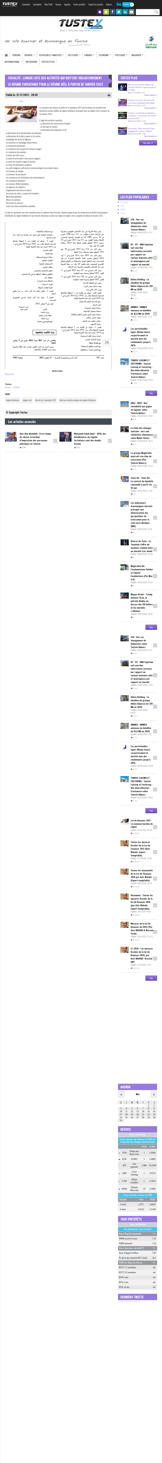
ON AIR (126, 4)
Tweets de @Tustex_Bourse (128, 1301)
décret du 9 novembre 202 (45, 400)
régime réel (27, 400)
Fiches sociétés (79, 4)
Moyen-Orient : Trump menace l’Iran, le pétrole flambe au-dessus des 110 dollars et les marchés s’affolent (142, 603)
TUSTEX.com (10, 4)
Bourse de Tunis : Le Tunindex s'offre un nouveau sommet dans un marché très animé (142, 546)
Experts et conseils (95, 4)
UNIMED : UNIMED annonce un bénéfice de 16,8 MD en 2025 (141, 310)
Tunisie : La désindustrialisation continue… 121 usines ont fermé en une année (142, 115)
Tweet (21, 101)
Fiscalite (16, 387)
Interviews (30, 61)
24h (122, 205)
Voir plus (148, 142)
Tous (122, 213)
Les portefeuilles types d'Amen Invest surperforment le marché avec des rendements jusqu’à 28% (140, 337)
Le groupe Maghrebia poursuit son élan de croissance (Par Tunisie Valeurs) (141, 457)
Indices (109, 4)
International (13, 61)
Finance (86, 55)
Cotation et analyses (49, 55)
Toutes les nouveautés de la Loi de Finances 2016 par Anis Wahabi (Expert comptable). (142, 875)
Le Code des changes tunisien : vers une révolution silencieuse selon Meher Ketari (142, 433)
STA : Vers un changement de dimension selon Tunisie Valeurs (139, 224)
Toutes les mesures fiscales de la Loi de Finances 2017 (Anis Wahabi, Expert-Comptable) (140, 848)
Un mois (124, 202)
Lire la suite (150, 95)
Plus (151, 393)
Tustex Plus (46, 61)
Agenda (67, 4)
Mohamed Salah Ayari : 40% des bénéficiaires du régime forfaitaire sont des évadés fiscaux (90, 438)
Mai (137, 1094)
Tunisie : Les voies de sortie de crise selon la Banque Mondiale (141, 101)
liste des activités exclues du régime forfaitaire (77, 400)
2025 (122, 209)
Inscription (37, 4)
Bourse (58, 4)
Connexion (26, 4)
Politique (116, 55)
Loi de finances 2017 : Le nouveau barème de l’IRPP (142, 824)
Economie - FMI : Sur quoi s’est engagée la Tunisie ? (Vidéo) (141, 130)
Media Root (9, 374)
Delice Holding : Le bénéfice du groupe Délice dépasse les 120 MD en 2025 (142, 284)
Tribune (15, 55)
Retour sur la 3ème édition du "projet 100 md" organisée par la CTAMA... (142, 87)
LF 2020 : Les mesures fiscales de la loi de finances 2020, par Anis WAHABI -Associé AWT (142, 955)
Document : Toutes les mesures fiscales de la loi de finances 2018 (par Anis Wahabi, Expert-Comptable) (142, 902)
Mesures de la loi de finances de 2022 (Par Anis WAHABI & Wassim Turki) (142, 928)
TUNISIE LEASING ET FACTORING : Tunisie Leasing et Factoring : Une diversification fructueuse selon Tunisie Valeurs (142, 369)
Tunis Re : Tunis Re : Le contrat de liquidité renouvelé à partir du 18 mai (142, 482)
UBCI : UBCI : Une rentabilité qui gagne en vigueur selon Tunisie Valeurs (141, 408)
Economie (100, 55)
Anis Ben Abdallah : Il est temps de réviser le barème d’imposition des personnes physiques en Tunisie (35, 438)
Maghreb (131, 55)
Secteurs (71, 55)
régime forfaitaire (12, 400)
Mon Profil (48, 4)
